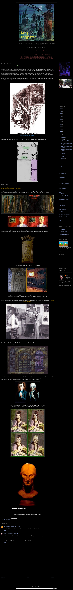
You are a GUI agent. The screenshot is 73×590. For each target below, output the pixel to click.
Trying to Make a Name (63, 192)
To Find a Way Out (62, 205)
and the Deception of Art (63, 209)
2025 (61, 109)
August (62, 159)
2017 (61, 123)
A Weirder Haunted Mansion (64, 199)
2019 (61, 119)
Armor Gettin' (61, 211)
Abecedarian (62, 229)
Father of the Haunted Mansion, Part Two (12, 65)
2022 (61, 114)
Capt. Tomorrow (7, 526)
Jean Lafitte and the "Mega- (64, 183)
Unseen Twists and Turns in (64, 187)
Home (28, 577)
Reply (5, 530)
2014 (61, 127)
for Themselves (61, 193)
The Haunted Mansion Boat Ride (64, 214)
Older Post (52, 577)
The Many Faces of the (63, 176)
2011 (61, 132)
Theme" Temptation (62, 184)
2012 (61, 131)
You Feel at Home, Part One (64, 203)
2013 (61, 129)
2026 (61, 108)
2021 (61, 116)
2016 (61, 124)
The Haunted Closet (64, 232)
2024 (61, 111)
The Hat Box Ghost (62, 173)
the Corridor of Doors (62, 188)
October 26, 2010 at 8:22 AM (13, 533)
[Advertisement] (10, 568)
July (62, 161)
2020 (61, 118)
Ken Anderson (7, 519)
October (62, 139)
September (63, 158)
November (63, 137)
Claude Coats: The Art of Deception (65, 208)
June (62, 163)
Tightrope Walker (62, 177)
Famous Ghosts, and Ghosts (64, 190)
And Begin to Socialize (63, 216)
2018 (61, 121)
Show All (71, 236)
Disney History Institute (64, 234)
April (62, 166)
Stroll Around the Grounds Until (64, 201)
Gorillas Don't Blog (63, 231)
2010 (61, 134)
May (62, 164)
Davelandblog (62, 227)
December (63, 135)
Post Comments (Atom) (10, 579)
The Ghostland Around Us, (63, 179)
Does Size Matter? (62, 222)
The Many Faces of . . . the (63, 195)
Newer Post (3, 577)
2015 (61, 126)
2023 (61, 113)
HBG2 (5, 533)
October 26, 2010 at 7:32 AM (15, 526)
